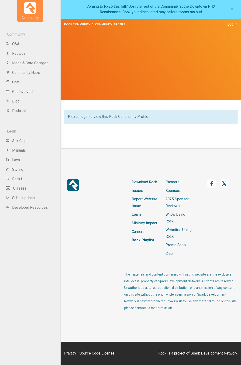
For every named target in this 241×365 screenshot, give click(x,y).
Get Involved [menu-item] (19, 91)
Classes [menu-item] (16, 188)
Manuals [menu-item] (16, 150)
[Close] (232, 9)
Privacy (70, 353)
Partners (172, 182)
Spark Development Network (214, 353)
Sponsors (173, 190)
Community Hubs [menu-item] (23, 72)
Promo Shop (175, 245)
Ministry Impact (144, 223)
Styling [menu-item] (14, 169)
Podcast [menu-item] (16, 111)
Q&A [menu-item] (12, 44)
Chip (169, 253)
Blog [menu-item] (13, 101)
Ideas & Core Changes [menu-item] (27, 63)
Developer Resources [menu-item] (27, 207)
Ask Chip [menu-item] (16, 141)
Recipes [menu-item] (16, 53)
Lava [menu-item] (13, 160)
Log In (232, 24)
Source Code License (96, 353)
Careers (138, 231)
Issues (137, 190)
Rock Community (77, 24)
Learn (136, 214)
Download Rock (144, 182)
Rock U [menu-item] (15, 179)
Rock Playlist (143, 240)
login (84, 116)
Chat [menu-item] (12, 82)
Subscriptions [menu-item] (20, 198)
